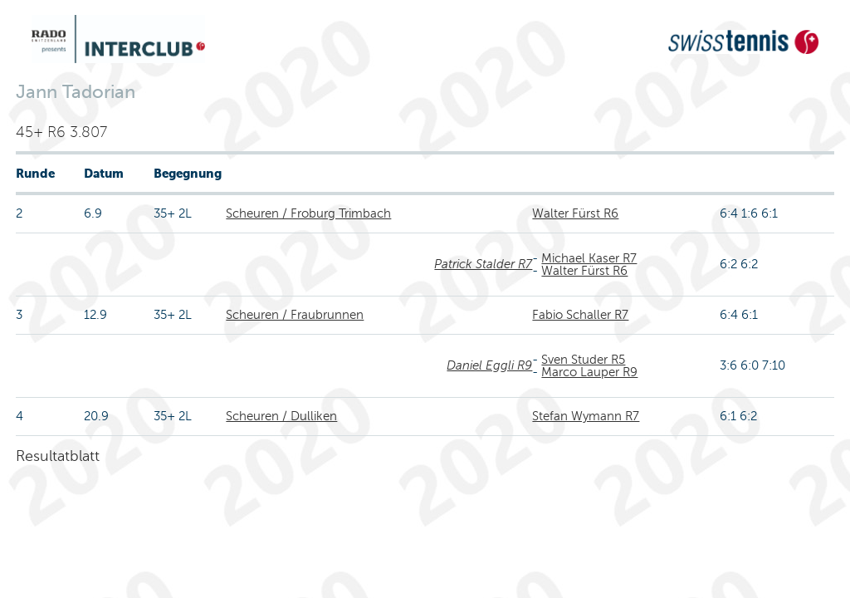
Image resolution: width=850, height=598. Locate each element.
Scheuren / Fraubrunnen (295, 314)
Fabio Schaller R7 (580, 314)
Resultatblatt (58, 456)
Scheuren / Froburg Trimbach (308, 213)
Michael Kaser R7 (589, 258)
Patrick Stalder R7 (483, 264)
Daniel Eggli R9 (489, 365)
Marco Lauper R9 (589, 372)
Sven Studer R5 (583, 359)
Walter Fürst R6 (575, 213)
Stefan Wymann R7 (585, 416)
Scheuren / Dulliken (281, 416)
